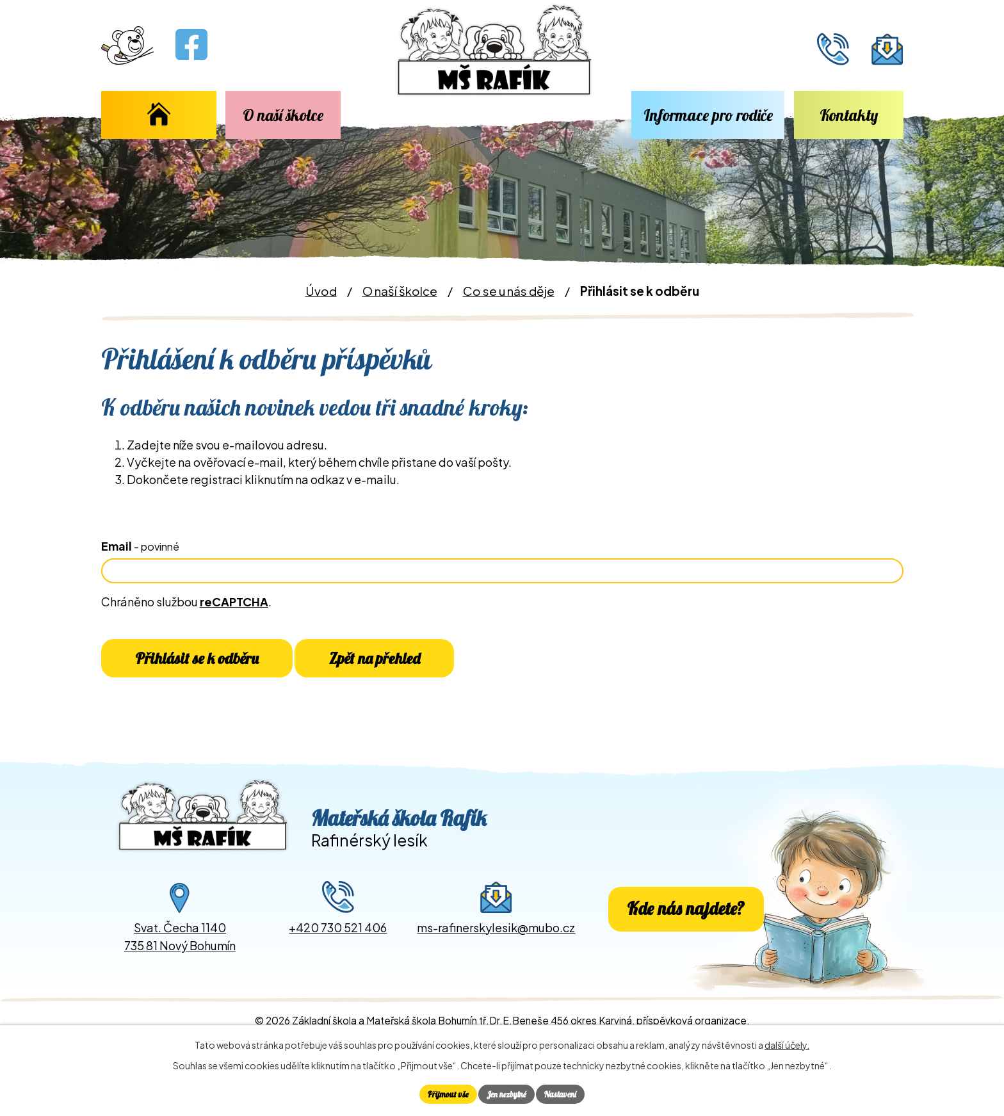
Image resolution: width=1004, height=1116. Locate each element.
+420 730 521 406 (338, 943)
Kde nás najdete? (686, 925)
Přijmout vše (443, 1093)
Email (140, 545)
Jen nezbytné (506, 1093)
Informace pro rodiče (708, 115)
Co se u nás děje (509, 290)
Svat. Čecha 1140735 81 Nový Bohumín (180, 952)
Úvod (158, 115)
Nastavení (565, 1093)
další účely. (787, 1043)
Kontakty (849, 115)
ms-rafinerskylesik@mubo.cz (496, 943)
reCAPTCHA (234, 601)
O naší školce (283, 115)
